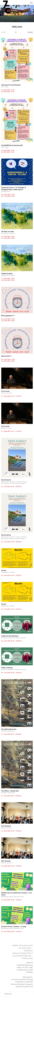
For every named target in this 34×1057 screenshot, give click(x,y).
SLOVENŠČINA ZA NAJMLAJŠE (12, 145)
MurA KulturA (6, 480)
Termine (30, 32)
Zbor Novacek (6, 883)
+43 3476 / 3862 (27, 1028)
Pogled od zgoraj (7, 273)
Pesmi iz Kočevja (7, 697)
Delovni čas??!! (6, 356)
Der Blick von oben (7, 231)
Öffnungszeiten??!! (8, 316)
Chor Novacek (6, 838)
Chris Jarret (5, 391)
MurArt (3, 562)
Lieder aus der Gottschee (9, 652)
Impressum (8, 1054)
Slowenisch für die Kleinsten (11, 85)
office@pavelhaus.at (23, 1030)
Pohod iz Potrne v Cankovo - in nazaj (13, 973)
